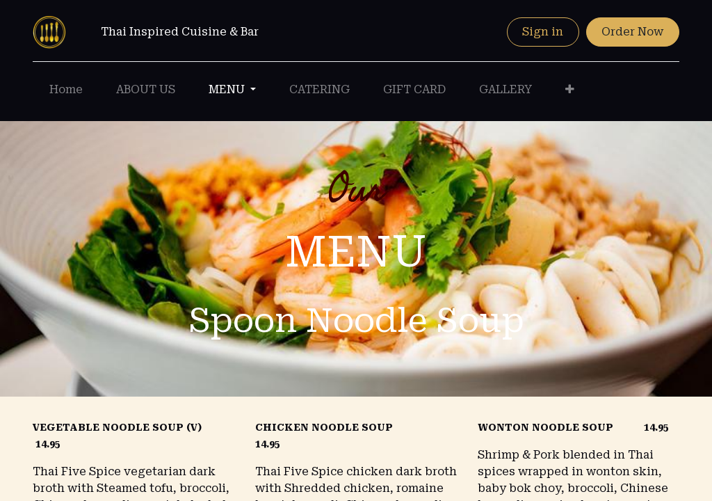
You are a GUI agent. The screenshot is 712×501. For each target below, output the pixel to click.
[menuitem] (66, 90)
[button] (570, 90)
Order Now (632, 31)
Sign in (542, 31)
